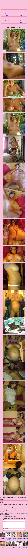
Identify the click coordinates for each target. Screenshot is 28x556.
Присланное (20, 15)
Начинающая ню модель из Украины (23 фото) (19, 538)
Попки (7, 15)
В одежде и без (7, 20)
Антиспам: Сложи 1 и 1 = (6, 528)
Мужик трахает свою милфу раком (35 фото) (2, 546)
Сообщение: (4, 521)
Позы (20, 20)
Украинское (20, 22)
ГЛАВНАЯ (7, 8)
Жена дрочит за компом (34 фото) (8, 546)
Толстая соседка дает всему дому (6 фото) (14, 546)
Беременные (19, 28)
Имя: (4, 519)
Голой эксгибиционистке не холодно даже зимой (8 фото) (8, 538)
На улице (21, 13)
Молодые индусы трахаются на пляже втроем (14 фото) (25, 546)
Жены (22, 28)
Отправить (14, 530)
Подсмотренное (7, 13)
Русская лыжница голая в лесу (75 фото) (19, 546)
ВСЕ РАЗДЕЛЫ (21, 8)
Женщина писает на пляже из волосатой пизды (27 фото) (2, 538)
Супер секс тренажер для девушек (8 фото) (14, 538)
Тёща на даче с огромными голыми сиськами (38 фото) (25, 538)
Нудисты (7, 22)
